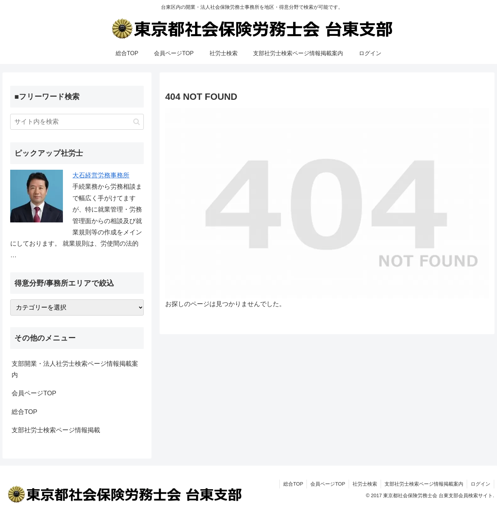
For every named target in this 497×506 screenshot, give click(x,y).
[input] (77, 122)
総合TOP (24, 411)
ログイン (480, 484)
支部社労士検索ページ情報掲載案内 (424, 484)
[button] (136, 122)
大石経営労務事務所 (100, 175)
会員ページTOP (34, 393)
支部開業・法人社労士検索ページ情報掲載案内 (75, 369)
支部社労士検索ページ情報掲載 (56, 430)
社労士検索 (365, 484)
